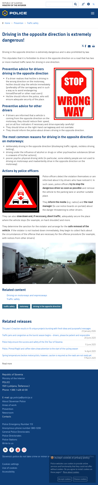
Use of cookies (9, 467)
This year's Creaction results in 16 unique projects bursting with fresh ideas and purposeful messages (46, 328)
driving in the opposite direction (47, 306)
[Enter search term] (59, 4)
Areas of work (9, 405)
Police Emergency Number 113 (17, 424)
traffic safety (9, 306)
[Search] (76, 4)
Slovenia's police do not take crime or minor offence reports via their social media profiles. (48, 456)
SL (94, 4)
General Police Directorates (16, 431)
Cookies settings (10, 464)
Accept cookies (64, 479)
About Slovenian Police (14, 401)
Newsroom (8, 412)
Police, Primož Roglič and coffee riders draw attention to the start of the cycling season (40, 349)
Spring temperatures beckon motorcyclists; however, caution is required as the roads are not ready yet (46, 355)
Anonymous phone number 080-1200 (21, 428)
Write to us (7, 443)
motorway (24, 306)
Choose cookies (80, 479)
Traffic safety (13, 299)
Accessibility (8, 471)
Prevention (7, 409)
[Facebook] (11, 450)
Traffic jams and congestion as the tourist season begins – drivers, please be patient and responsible (46, 335)
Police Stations (9, 439)
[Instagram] (24, 450)
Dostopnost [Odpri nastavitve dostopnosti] (89, 4)
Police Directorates (11, 435)
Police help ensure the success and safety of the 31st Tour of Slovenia (32, 342)
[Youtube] (17, 450)
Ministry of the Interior (13, 378)
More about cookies (71, 472)
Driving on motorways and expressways (27, 295)
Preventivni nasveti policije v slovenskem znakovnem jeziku (83, 4)
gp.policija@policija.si (21, 397)
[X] (5, 450)
